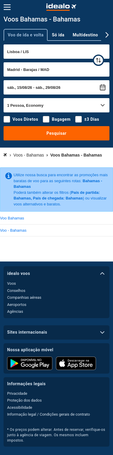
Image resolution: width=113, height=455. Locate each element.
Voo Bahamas (12, 218)
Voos (11, 283)
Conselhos (16, 290)
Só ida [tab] (58, 34)
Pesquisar (56, 133)
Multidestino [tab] (85, 34)
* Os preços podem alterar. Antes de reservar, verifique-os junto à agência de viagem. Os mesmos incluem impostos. (56, 435)
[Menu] (7, 7)
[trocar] (98, 60)
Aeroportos (16, 304)
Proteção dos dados (24, 400)
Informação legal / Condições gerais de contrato (48, 414)
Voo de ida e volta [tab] (25, 34)
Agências (15, 311)
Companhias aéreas (24, 297)
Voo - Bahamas (13, 230)
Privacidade (17, 393)
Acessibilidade (19, 407)
